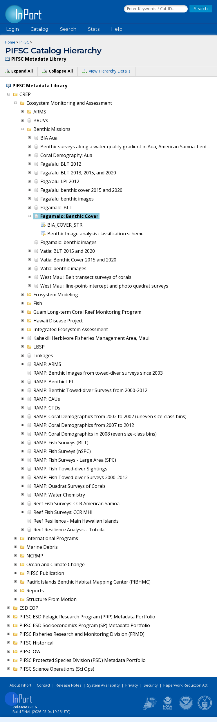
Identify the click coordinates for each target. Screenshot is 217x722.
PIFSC (24, 42)
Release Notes (69, 685)
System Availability (103, 685)
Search (68, 29)
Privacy (131, 685)
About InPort (20, 685)
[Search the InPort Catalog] (156, 9)
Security (151, 685)
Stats (94, 29)
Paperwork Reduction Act (185, 685)
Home (10, 42)
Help (116, 29)
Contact (43, 685)
